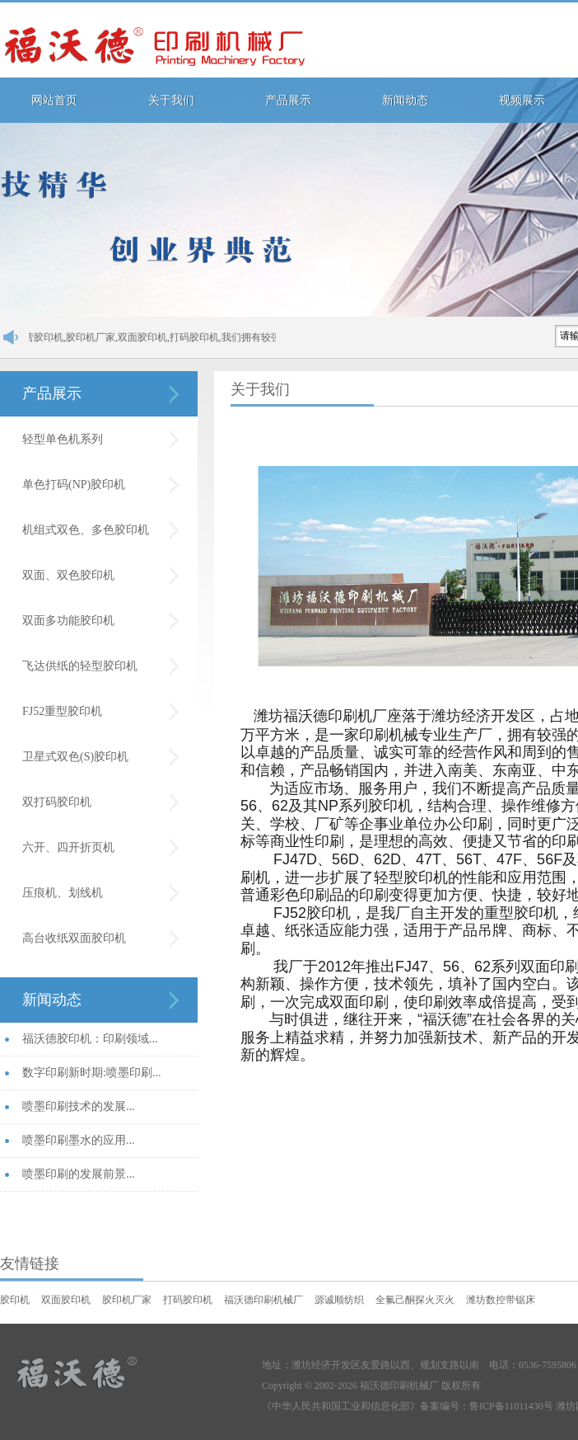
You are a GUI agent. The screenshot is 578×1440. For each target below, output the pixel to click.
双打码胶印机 (56, 802)
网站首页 (54, 100)
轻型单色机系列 (62, 439)
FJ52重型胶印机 (62, 711)
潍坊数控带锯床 (500, 1300)
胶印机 (15, 1300)
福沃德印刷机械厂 (263, 1300)
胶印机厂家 (126, 1300)
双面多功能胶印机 (68, 620)
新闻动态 (405, 100)
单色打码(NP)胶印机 (73, 484)
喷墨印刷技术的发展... (78, 1106)
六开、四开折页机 (68, 847)
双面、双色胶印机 (68, 575)
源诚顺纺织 (339, 1300)
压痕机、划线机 (62, 893)
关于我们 (171, 100)
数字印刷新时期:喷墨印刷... (91, 1072)
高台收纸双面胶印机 (74, 938)
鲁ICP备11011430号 (511, 1406)
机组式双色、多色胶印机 (85, 530)
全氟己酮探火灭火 (414, 1300)
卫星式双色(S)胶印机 (75, 757)
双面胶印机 (66, 1300)
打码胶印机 (187, 1300)
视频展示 (522, 100)
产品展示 (288, 100)
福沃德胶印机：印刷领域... (90, 1039)
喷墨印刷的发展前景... (78, 1174)
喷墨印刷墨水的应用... (78, 1140)
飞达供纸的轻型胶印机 (80, 666)
